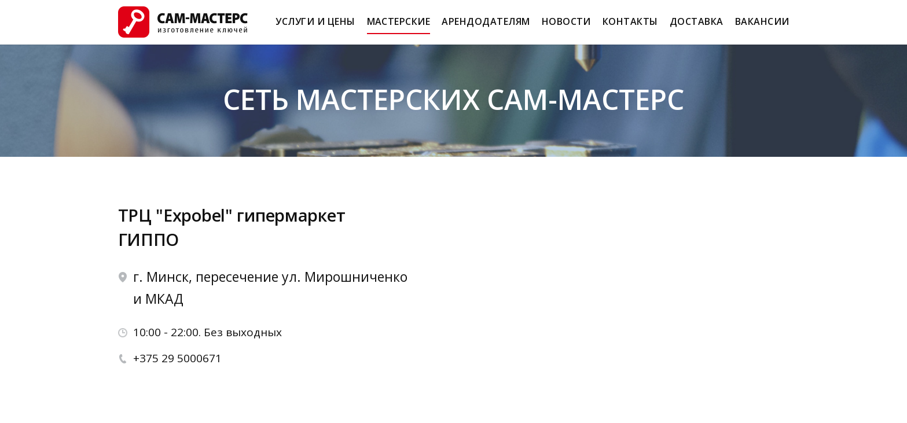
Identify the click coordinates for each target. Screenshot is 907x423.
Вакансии (762, 26)
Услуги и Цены (315, 26)
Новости (566, 26)
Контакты (630, 26)
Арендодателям (486, 26)
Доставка (697, 26)
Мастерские (399, 26)
